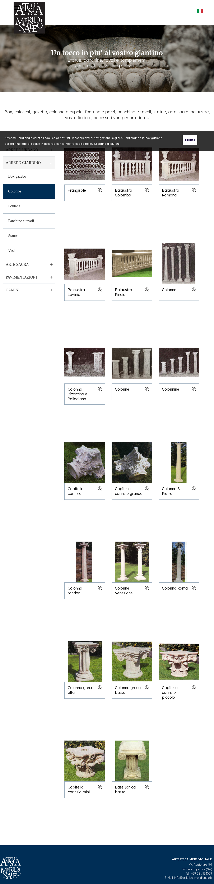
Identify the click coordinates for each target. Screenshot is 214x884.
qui (117, 143)
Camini (12, 290)
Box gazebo (17, 176)
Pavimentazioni (21, 277)
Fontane (14, 206)
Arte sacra (17, 264)
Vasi (11, 251)
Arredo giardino (23, 163)
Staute (13, 236)
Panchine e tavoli (21, 221)
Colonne (14, 191)
